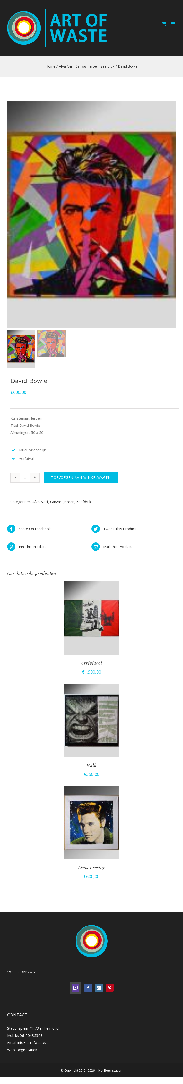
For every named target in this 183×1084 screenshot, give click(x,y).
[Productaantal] (25, 478)
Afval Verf (40, 502)
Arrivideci (91, 664)
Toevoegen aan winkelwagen (81, 478)
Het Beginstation (110, 1071)
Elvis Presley (91, 869)
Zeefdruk (83, 502)
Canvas (56, 502)
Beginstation (26, 1050)
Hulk (91, 766)
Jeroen (69, 502)
